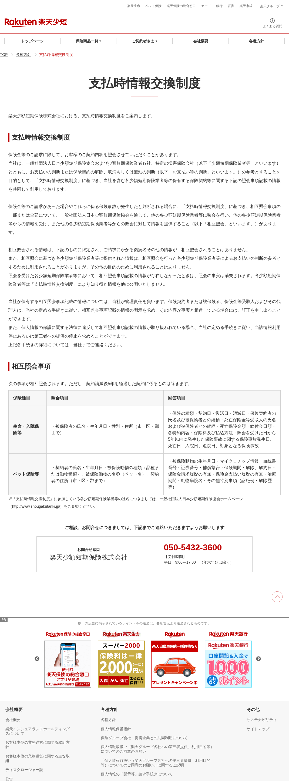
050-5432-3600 (193, 547)
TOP (4, 54)
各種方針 (23, 54)
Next (258, 658)
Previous (37, 658)
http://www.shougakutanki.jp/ (36, 506)
